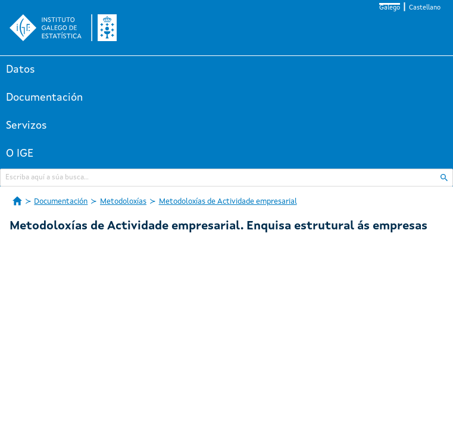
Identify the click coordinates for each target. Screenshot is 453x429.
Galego (389, 8)
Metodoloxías (123, 202)
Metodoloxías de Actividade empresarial (228, 202)
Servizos (26, 125)
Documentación (44, 97)
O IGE (19, 153)
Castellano (424, 8)
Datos (20, 69)
